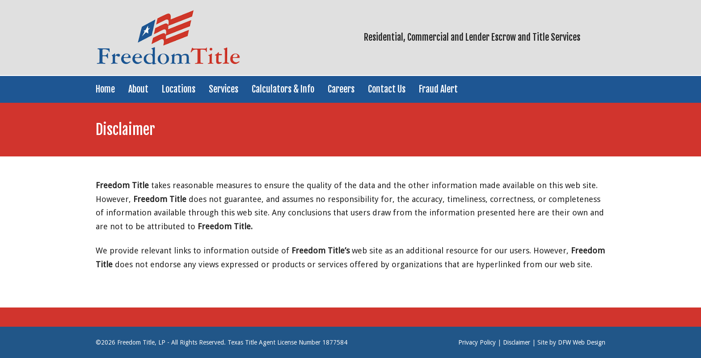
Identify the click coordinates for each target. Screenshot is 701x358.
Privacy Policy (477, 342)
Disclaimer (516, 342)
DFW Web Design (581, 342)
